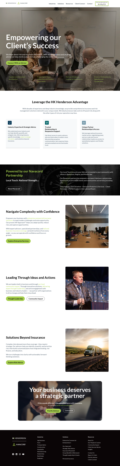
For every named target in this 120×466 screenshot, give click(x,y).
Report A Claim (92, 455)
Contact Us (69, 411)
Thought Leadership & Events (71, 455)
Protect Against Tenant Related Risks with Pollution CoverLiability (45, 79)
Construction (41, 447)
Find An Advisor (53, 411)
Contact (89, 3)
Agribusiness (41, 440)
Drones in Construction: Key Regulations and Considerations (102, 79)
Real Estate (40, 456)
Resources (69, 3)
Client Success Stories (94, 447)
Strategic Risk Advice (69, 448)
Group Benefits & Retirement (71, 453)
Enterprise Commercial (69, 440)
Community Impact (36, 299)
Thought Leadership (15, 299)
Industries (52, 3)
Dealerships (40, 454)
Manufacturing (41, 451)
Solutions (61, 3)
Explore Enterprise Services (18, 241)
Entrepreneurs (67, 442)
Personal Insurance (68, 458)
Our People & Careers (94, 442)
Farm (38, 442)
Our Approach (67, 446)
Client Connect (80, 3)
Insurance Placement (69, 450)
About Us (90, 440)
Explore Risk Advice (15, 362)
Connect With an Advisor (17, 63)
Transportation (41, 445)
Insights (90, 449)
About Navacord (14, 189)
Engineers (40, 458)
